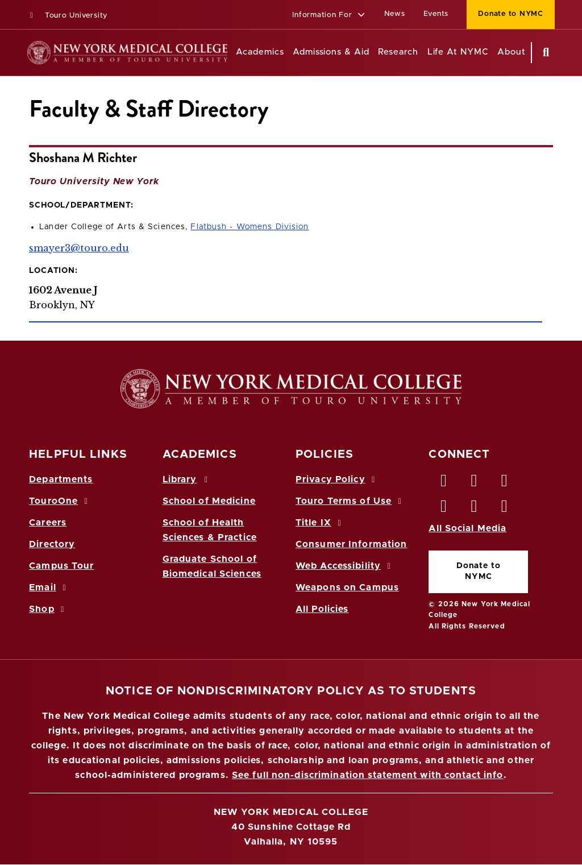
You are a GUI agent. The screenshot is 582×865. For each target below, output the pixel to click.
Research (398, 52)
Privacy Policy (337, 479)
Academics (260, 52)
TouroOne (60, 501)
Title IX (320, 522)
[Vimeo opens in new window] (474, 509)
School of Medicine (209, 501)
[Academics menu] (292, 53)
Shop (48, 609)
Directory (52, 544)
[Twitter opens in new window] (474, 483)
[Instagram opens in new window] (444, 509)
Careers (47, 522)
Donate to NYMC (478, 571)
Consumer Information (351, 544)
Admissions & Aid (331, 52)
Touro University (67, 15)
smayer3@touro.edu (79, 248)
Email (49, 587)
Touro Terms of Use (350, 501)
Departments (61, 479)
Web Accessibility (345, 565)
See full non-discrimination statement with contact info (368, 775)
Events (436, 14)
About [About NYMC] (511, 52)
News (394, 14)
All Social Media (467, 528)
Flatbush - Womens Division (249, 227)
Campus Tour (61, 565)
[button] (328, 16)
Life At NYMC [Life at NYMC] (458, 52)
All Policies (322, 609)
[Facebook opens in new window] (444, 483)
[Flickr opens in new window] (505, 509)
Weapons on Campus (347, 587)
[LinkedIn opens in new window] (505, 483)
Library (187, 479)
